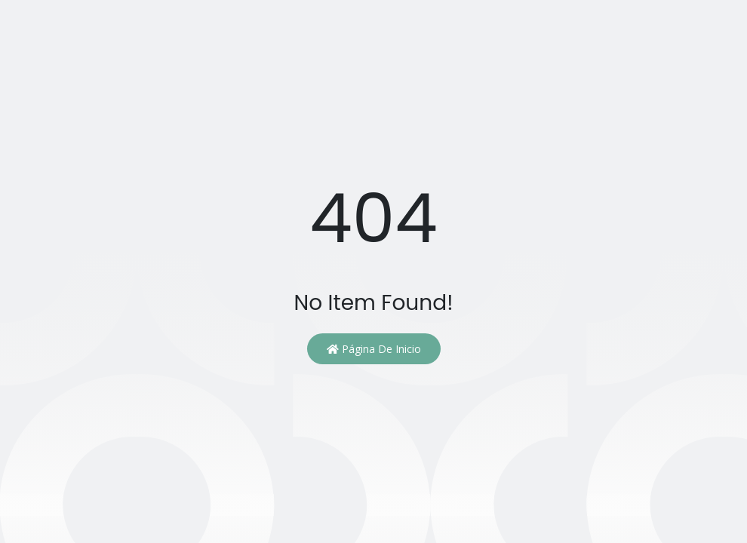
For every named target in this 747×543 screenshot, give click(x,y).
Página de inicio (374, 349)
